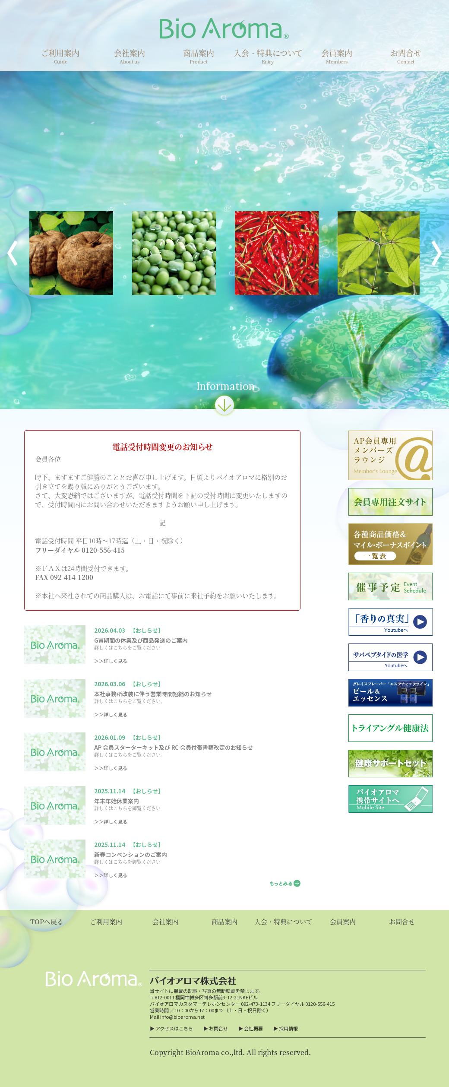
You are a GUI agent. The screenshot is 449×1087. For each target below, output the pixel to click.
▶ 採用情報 (285, 1028)
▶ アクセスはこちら (171, 1028)
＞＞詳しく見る (110, 661)
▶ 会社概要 (250, 1028)
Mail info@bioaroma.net (177, 1016)
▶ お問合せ (215, 1028)
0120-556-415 (320, 1003)
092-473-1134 (255, 1003)
